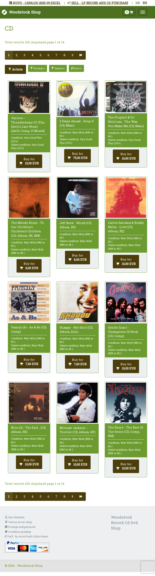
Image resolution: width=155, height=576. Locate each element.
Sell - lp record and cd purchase (26, 536)
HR (137, 3)
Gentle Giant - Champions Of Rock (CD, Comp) (123, 331)
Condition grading (18, 531)
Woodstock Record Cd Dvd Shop (124, 522)
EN (145, 3)
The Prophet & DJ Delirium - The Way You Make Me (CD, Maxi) (126, 121)
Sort (76, 68)
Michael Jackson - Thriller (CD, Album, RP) (77, 430)
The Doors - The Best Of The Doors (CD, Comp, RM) (125, 431)
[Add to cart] (29, 161)
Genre (58, 68)
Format (37, 68)
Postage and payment (20, 527)
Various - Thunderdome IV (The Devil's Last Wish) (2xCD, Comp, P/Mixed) (28, 124)
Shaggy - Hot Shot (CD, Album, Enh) (76, 329)
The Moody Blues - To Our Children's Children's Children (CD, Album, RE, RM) (27, 229)
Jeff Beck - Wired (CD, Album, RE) (76, 225)
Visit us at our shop (18, 522)
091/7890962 (14, 517)
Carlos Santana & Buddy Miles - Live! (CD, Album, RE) (126, 227)
